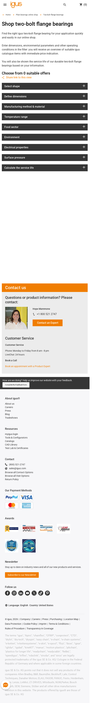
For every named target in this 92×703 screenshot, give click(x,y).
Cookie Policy (30, 623)
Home (8, 15)
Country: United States (41, 605)
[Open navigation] (4, 5)
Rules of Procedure (14, 628)
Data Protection (13, 623)
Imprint (43, 623)
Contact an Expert (47, 322)
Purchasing (56, 619)
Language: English (16, 605)
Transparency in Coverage (40, 628)
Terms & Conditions (59, 623)
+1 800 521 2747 (47, 314)
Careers (36, 619)
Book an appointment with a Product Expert (27, 366)
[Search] (65, 5)
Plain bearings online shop (27, 15)
